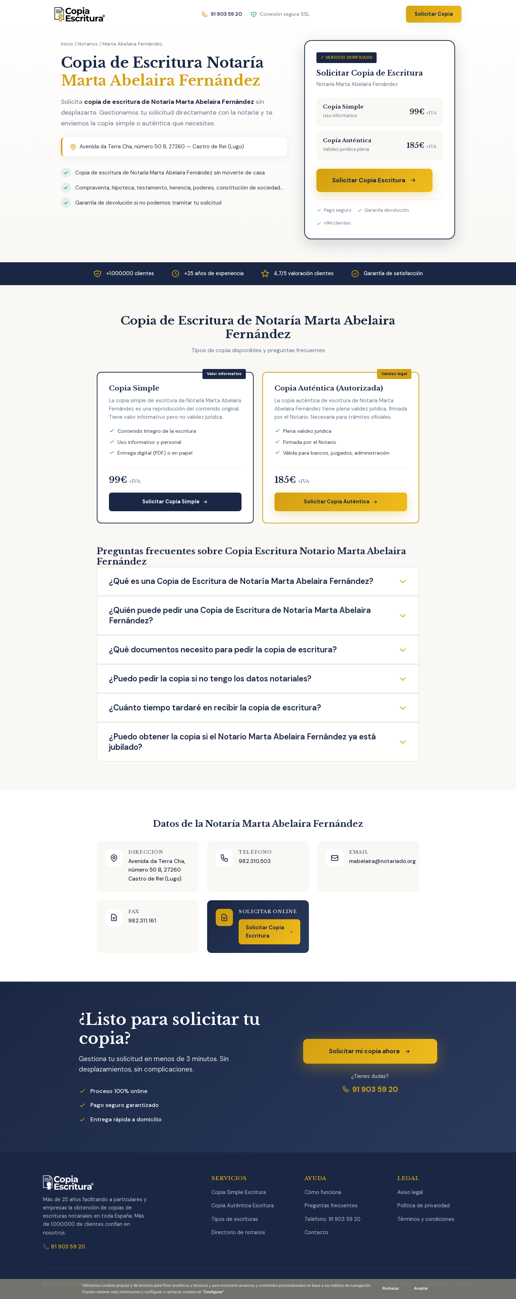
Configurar (213, 1292)
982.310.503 (255, 861)
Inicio (67, 44)
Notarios (88, 44)
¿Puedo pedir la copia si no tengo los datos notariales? (258, 679)
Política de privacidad (423, 1205)
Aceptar (421, 1288)
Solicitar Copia (434, 14)
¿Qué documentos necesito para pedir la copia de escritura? (258, 649)
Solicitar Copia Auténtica (341, 501)
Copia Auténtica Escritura (242, 1205)
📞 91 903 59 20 (64, 1246)
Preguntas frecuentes (331, 1205)
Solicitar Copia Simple (175, 501)
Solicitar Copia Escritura (374, 180)
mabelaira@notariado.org (382, 861)
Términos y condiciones (425, 1219)
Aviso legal (410, 1192)
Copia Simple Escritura (238, 1192)
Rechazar (390, 1288)
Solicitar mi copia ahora (370, 1051)
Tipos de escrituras (234, 1219)
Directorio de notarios (238, 1232)
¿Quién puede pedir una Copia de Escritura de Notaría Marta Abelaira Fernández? (258, 615)
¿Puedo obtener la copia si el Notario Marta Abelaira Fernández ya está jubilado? (258, 742)
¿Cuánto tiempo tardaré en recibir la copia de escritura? (258, 708)
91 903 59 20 (370, 1089)
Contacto (316, 1232)
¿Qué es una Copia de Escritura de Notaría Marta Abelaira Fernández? (258, 581)
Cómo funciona (323, 1192)
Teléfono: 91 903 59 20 (332, 1219)
